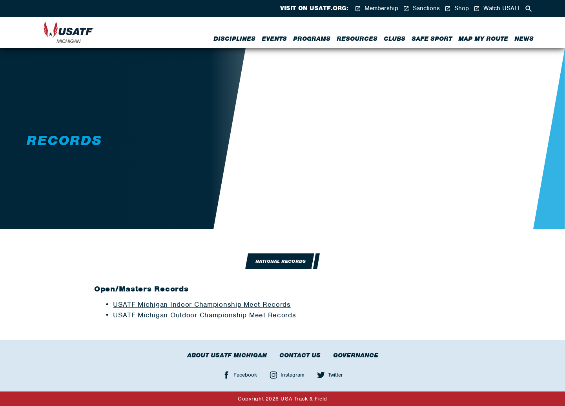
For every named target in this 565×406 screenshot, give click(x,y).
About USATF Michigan (227, 355)
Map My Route (483, 39)
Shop (457, 8)
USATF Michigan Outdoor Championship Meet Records (204, 315)
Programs (311, 39)
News (524, 39)
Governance (355, 355)
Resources (357, 39)
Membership (376, 8)
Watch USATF (497, 8)
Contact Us (300, 355)
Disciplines (234, 39)
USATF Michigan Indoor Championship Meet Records (202, 304)
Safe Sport (432, 39)
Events (274, 39)
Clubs (394, 39)
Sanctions (421, 8)
